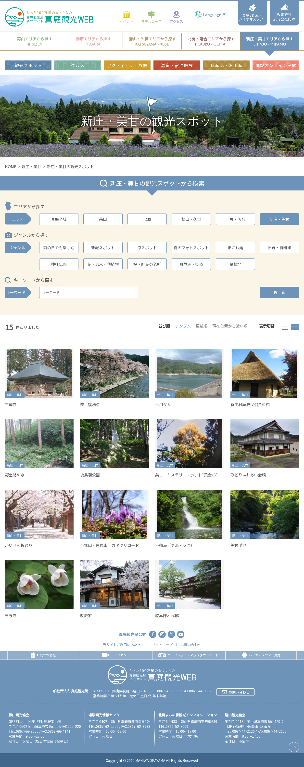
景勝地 (235, 264)
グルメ (78, 50)
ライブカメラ (116, 655)
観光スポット (28, 50)
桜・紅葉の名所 (147, 264)
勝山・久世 (191, 219)
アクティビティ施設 (127, 50)
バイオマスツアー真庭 (261, 655)
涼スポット (147, 247)
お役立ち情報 (43, 655)
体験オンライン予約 (276, 50)
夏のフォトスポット (191, 247)
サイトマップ (162, 644)
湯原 (147, 219)
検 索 (279, 292)
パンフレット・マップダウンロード (188, 655)
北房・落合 (235, 219)
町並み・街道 (191, 264)
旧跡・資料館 (279, 247)
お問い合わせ (191, 644)
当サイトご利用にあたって (123, 644)
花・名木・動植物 (103, 264)
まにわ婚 (235, 247)
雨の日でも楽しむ (59, 247)
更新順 (201, 326)
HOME (10, 166)
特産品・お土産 (226, 50)
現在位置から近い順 (230, 326)
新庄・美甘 (31, 166)
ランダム (183, 326)
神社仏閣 (59, 264)
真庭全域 (59, 219)
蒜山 (103, 219)
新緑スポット (103, 247)
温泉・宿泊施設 (177, 50)
